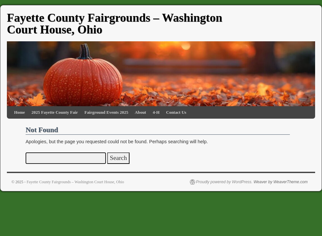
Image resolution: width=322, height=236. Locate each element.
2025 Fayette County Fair (54, 112)
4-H (156, 112)
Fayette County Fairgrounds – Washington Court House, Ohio (114, 23)
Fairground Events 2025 (106, 112)
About (140, 112)
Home (19, 112)
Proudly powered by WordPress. (224, 182)
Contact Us (176, 112)
